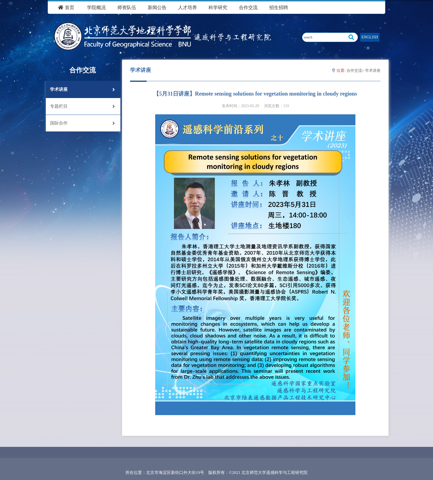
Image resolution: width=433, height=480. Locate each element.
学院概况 (96, 7)
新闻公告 (157, 7)
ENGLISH (369, 37)
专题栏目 (82, 106)
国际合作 (82, 123)
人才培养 (187, 7)
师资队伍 (126, 7)
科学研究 (217, 7)
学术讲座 (82, 89)
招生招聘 (278, 7)
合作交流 (248, 7)
